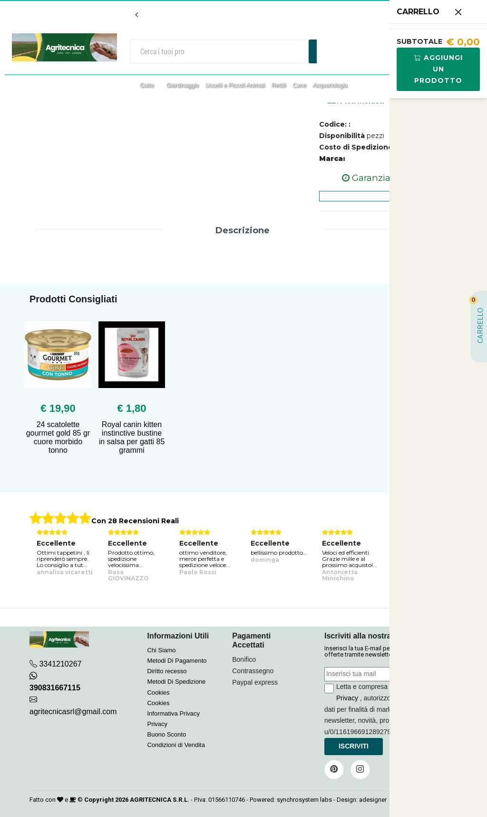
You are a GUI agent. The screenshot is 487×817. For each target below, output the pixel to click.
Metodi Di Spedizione (176, 681)
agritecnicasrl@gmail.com (73, 711)
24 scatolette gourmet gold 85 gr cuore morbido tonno (58, 437)
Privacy (157, 723)
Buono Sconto (166, 734)
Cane (299, 85)
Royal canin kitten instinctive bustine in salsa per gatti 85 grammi (132, 437)
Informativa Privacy (173, 713)
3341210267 (60, 664)
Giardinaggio (182, 85)
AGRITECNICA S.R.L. (159, 799)
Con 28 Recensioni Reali (135, 521)
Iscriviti (354, 746)
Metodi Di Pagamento (176, 660)
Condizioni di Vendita (176, 744)
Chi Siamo (161, 650)
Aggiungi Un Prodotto (438, 69)
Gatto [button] (148, 85)
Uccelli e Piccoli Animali (234, 85)
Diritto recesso (166, 671)
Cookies (158, 692)
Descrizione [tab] (242, 230)
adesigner (373, 799)
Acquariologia (330, 85)
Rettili (279, 85)
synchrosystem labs (304, 799)
